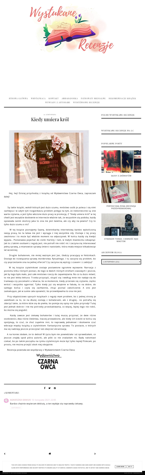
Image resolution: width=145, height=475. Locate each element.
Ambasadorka (70, 98)
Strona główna (18, 98)
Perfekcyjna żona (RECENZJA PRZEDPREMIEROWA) (121, 207)
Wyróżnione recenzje (86, 102)
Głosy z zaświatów (121, 176)
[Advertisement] (72, 74)
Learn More (120, 466)
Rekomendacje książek (122, 98)
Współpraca (38, 98)
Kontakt (54, 98)
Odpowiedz (16, 408)
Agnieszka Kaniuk (20, 400)
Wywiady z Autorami (57, 102)
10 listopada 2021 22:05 (44, 400)
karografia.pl (138, 473)
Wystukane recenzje (20, 473)
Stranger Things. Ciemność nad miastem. (121, 240)
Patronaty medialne (93, 98)
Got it (130, 466)
